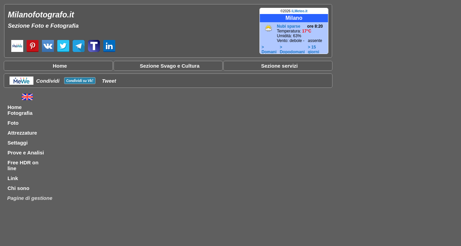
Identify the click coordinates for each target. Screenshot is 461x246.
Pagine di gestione (30, 198)
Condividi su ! (79, 80)
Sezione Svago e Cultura (169, 66)
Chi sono (18, 188)
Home (60, 66)
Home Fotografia (20, 110)
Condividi (47, 81)
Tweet (109, 81)
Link (13, 178)
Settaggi (18, 143)
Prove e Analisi (26, 152)
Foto (13, 123)
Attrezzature (22, 133)
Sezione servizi (279, 66)
